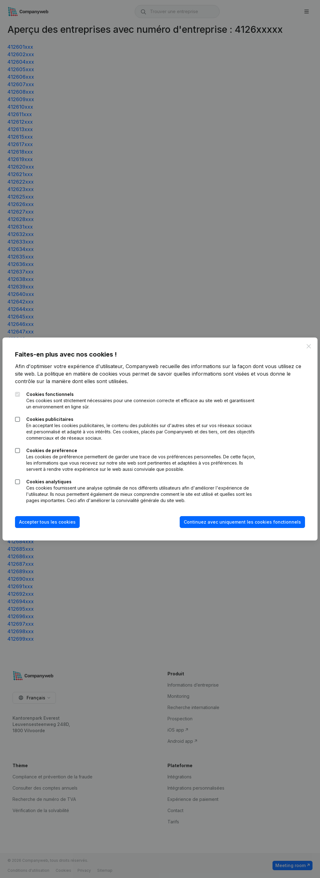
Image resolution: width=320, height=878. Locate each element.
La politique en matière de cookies (77, 374)
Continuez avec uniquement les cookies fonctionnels (242, 522)
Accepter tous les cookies (47, 522)
